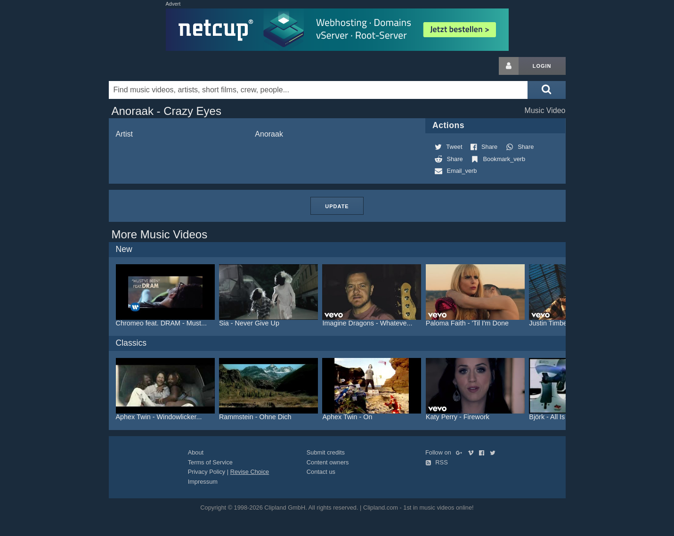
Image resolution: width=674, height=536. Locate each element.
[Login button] (509, 66)
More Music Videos (160, 234)
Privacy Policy (207, 471)
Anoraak (269, 134)
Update (337, 206)
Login (542, 66)
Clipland (158, 66)
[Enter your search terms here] (318, 90)
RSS (436, 462)
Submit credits (326, 452)
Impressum (203, 481)
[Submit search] (546, 90)
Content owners (328, 462)
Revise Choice (249, 471)
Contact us (321, 471)
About (195, 452)
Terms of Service (210, 462)
